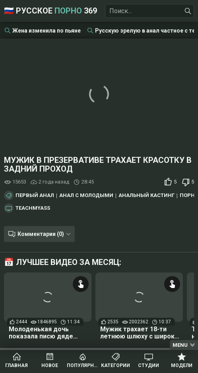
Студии (148, 365)
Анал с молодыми (86, 195)
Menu (180, 345)
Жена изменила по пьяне (46, 30)
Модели (181, 365)
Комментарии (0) (40, 234)
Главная (16, 365)
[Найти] (188, 11)
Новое (49, 365)
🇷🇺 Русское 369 (50, 10)
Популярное (82, 365)
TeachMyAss (33, 208)
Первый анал (35, 195)
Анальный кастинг (146, 195)
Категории (115, 365)
